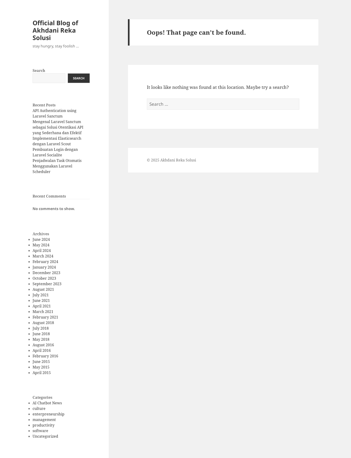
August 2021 (43, 289)
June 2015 (41, 361)
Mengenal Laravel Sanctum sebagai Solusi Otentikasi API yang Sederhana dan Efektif (58, 127)
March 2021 (43, 311)
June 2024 (41, 239)
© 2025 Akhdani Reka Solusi (171, 160)
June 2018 (41, 333)
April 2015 (42, 372)
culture (39, 408)
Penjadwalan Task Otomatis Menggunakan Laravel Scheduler (57, 166)
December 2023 (46, 272)
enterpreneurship (48, 414)
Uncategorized (45, 436)
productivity (43, 425)
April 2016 (42, 350)
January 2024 (44, 267)
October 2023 (44, 278)
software (40, 430)
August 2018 (43, 322)
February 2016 (45, 356)
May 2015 (41, 367)
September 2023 (47, 283)
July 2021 (41, 294)
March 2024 (43, 256)
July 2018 (41, 328)
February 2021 (45, 317)
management (44, 419)
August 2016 (43, 344)
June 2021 (41, 300)
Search (39, 70)
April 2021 (42, 306)
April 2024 (42, 250)
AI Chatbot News (47, 402)
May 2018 (41, 339)
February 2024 (45, 261)
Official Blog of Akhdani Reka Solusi (55, 30)
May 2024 (41, 245)
